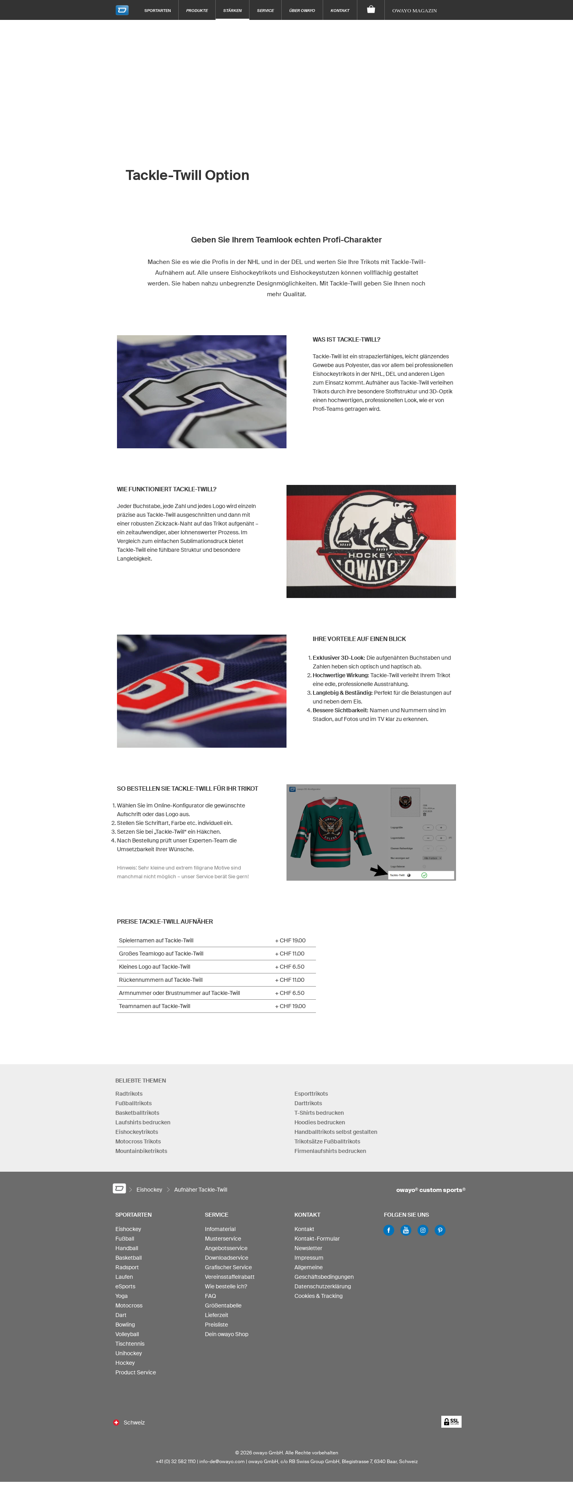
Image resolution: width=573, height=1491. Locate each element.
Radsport (127, 1264)
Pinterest (440, 1227)
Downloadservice (226, 1255)
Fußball (124, 1236)
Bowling (125, 1322)
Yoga (121, 1293)
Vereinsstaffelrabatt (230, 1274)
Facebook (389, 1227)
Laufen (124, 1274)
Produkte (197, 10)
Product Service (135, 1369)
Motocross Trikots (138, 1138)
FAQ (210, 1293)
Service (265, 10)
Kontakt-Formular (317, 1236)
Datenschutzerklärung (322, 1283)
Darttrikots (308, 1100)
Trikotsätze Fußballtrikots (327, 1138)
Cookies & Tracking (318, 1293)
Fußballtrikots (133, 1100)
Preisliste (216, 1322)
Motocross (128, 1302)
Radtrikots (128, 1090)
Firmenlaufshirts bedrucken (330, 1148)
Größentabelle (223, 1302)
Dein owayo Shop (226, 1331)
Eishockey (128, 1226)
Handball (126, 1245)
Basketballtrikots (137, 1109)
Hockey (125, 1360)
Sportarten (157, 10)
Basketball (128, 1255)
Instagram (423, 1227)
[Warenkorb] (371, 10)
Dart (121, 1312)
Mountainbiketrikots (141, 1148)
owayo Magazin (414, 11)
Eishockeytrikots (136, 1129)
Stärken (232, 10)
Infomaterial (220, 1226)
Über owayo (302, 10)
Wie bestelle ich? (226, 1283)
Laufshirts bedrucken (142, 1119)
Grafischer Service (228, 1264)
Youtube (406, 1227)
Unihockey (128, 1350)
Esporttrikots (311, 1090)
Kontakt (340, 10)
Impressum (309, 1255)
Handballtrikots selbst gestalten (335, 1129)
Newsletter (308, 1245)
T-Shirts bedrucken (319, 1109)
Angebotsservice (226, 1245)
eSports (125, 1283)
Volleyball (127, 1331)
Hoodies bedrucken (319, 1119)
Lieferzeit (216, 1312)
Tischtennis (129, 1341)
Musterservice (223, 1236)
